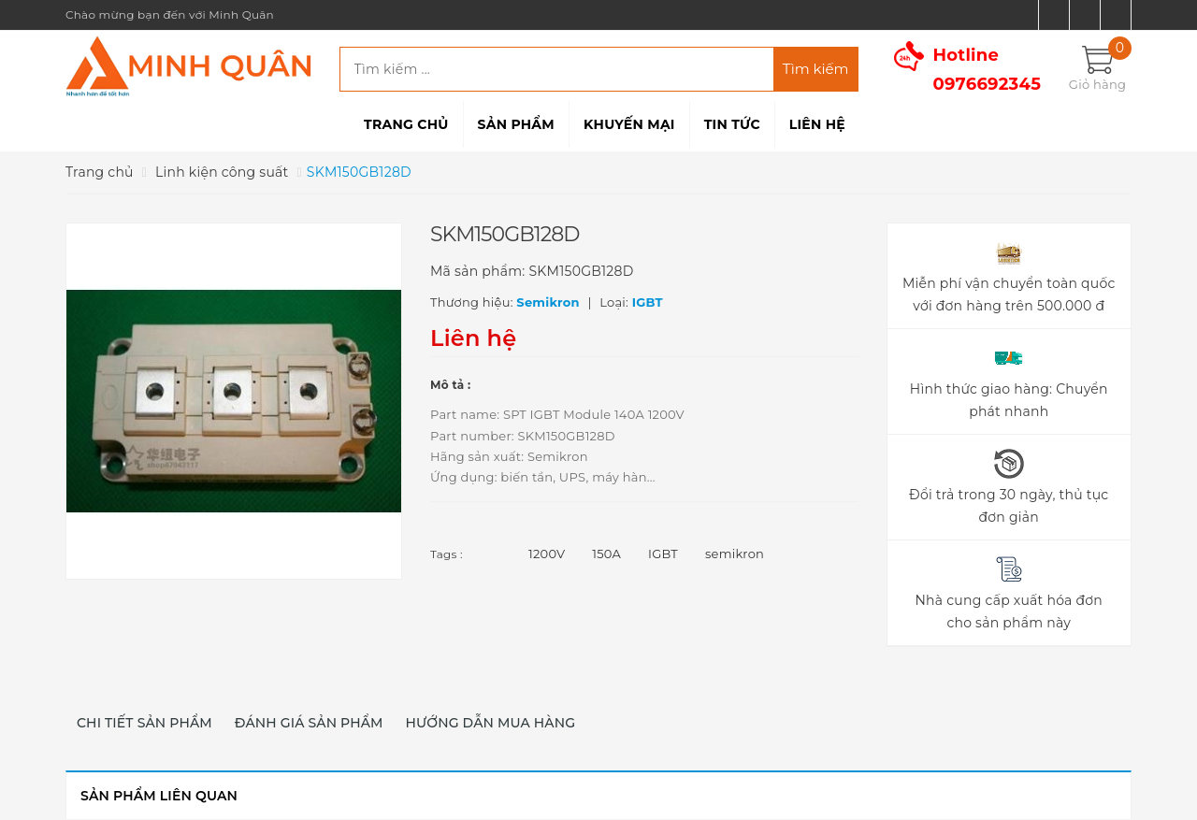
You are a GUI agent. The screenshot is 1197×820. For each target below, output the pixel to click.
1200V (546, 553)
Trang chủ (406, 124)
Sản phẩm (516, 124)
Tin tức (732, 124)
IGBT (663, 553)
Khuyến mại (629, 124)
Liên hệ (817, 124)
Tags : (446, 554)
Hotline (987, 69)
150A (606, 553)
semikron (734, 553)
